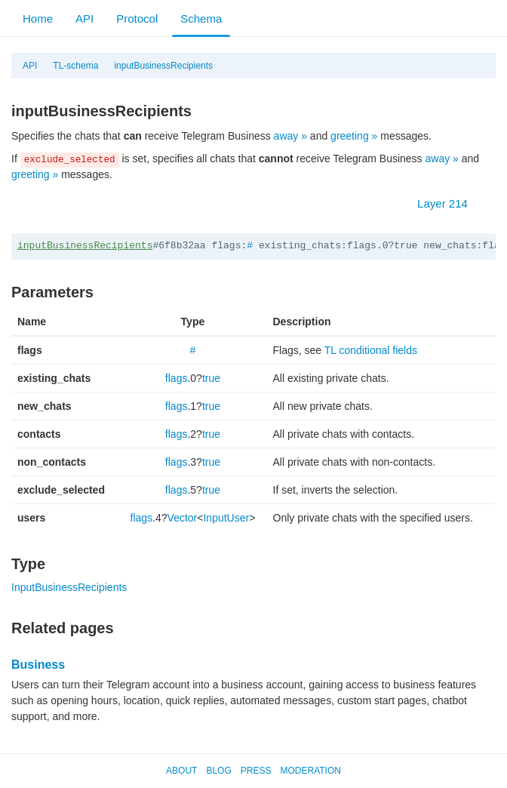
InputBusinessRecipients (69, 587)
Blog (218, 770)
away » (290, 136)
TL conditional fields (370, 350)
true (211, 378)
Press (256, 770)
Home (38, 18)
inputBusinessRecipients (163, 65)
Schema (201, 18)
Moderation (310, 770)
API (84, 18)
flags (176, 378)
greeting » (353, 136)
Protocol (137, 18)
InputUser (226, 518)
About (181, 770)
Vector (182, 518)
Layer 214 (450, 203)
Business (38, 664)
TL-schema (75, 65)
